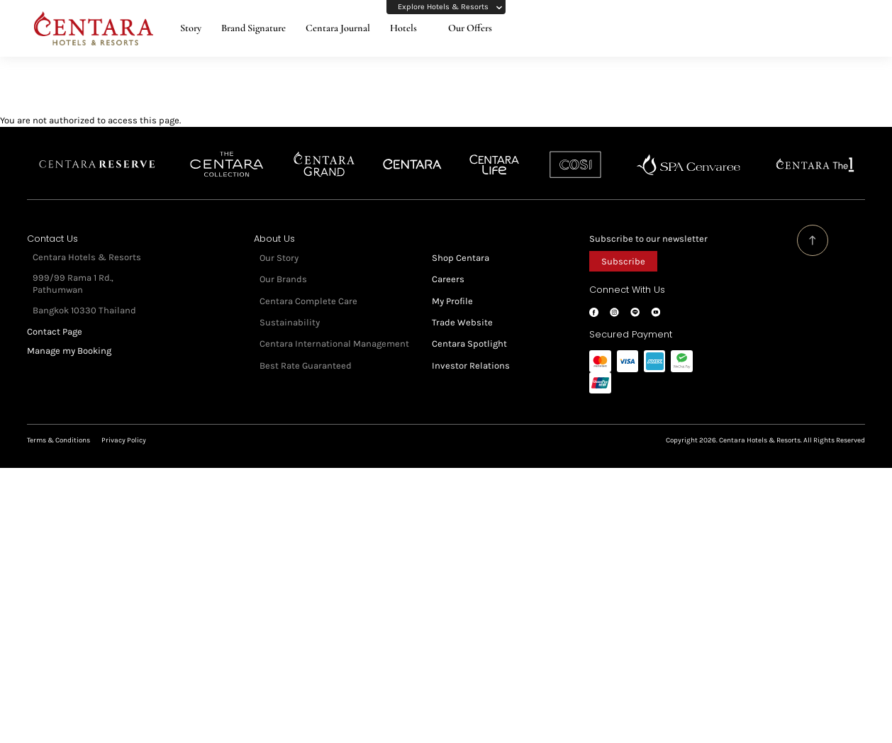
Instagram (614, 298)
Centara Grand (324, 150)
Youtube (655, 298)
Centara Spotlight (469, 329)
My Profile (452, 286)
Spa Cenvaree (688, 150)
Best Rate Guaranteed (306, 351)
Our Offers (470, 28)
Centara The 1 (815, 150)
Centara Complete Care (308, 286)
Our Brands (283, 264)
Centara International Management (334, 329)
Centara (412, 150)
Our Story (279, 243)
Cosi (575, 150)
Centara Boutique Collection (227, 150)
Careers (448, 264)
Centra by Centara (495, 150)
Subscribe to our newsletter (648, 224)
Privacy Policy (123, 426)
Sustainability (290, 308)
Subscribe (623, 247)
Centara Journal (338, 28)
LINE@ (635, 298)
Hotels (403, 28)
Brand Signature (253, 28)
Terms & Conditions (58, 426)
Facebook (593, 298)
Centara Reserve (98, 150)
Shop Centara (460, 243)
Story (190, 28)
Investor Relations (471, 351)
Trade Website (462, 308)
